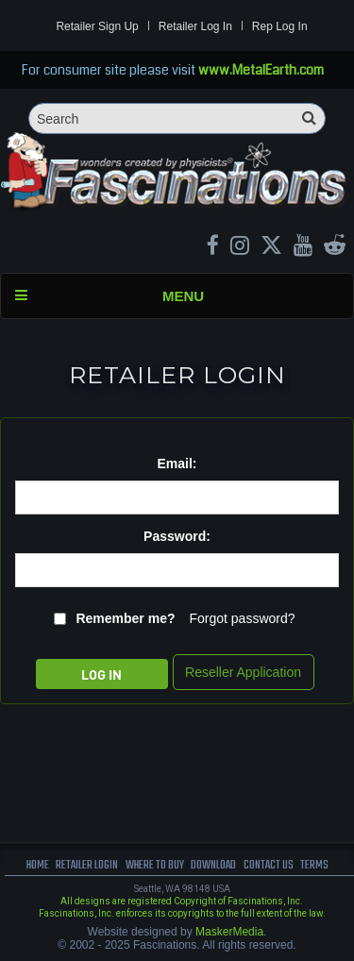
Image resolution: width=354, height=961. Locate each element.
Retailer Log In (195, 26)
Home (37, 865)
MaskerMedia (229, 931)
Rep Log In (280, 26)
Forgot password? (242, 618)
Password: (177, 536)
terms (314, 865)
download (213, 865)
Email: (176, 463)
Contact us (269, 865)
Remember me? (125, 618)
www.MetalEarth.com (261, 69)
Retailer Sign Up (97, 26)
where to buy (155, 865)
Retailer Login (87, 865)
